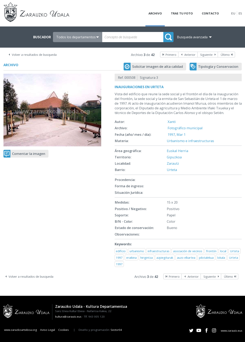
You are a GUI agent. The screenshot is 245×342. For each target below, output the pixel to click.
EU (233, 13)
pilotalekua (206, 257)
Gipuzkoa (174, 157)
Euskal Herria (177, 150)
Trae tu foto (181, 13)
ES (240, 13)
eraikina (131, 257)
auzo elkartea (186, 257)
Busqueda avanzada (192, 37)
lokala (221, 257)
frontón (211, 251)
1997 (171, 134)
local (223, 251)
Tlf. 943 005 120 (94, 316)
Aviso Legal (47, 330)
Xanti (172, 121)
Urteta (172, 169)
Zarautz (173, 163)
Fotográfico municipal (185, 128)
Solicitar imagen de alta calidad (157, 66)
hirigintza (146, 257)
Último (225, 55)
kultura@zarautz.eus (68, 316)
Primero (170, 55)
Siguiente (206, 55)
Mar (180, 134)
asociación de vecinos (187, 251)
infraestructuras (158, 251)
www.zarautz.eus (231, 330)
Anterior (190, 55)
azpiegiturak (164, 257)
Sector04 (116, 330)
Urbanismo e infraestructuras (190, 140)
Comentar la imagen (28, 153)
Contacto (210, 13)
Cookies (63, 330)
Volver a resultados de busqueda (34, 55)
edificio (121, 251)
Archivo (154, 13)
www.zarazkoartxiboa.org (20, 330)
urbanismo (137, 251)
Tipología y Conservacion (218, 66)
